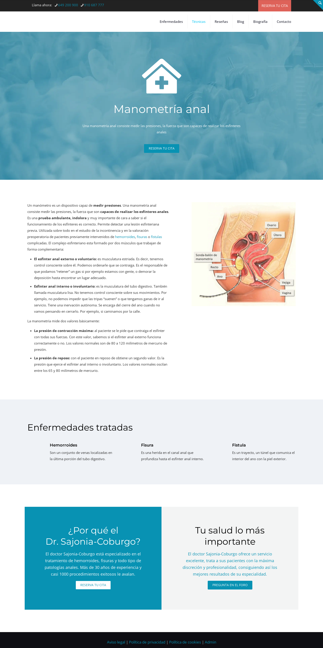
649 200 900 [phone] (68, 5)
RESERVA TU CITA (275, 5)
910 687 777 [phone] (94, 5)
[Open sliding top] (318, 5)
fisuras (142, 247)
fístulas (156, 247)
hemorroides (125, 247)
